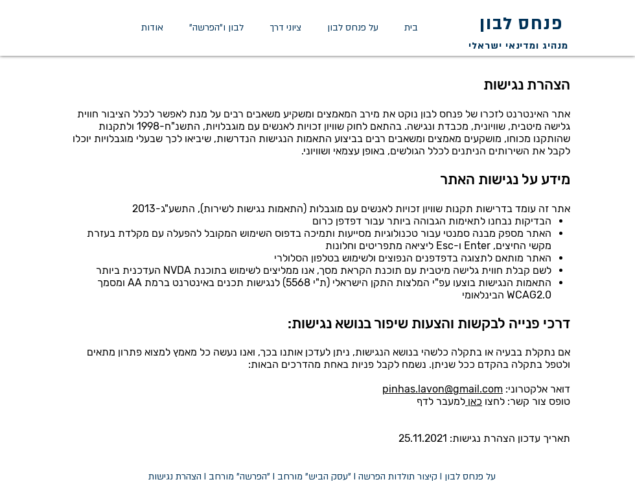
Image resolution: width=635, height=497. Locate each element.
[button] (285, 28)
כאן (473, 401)
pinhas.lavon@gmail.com (442, 389)
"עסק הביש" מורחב (314, 476)
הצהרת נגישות (175, 476)
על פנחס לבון (470, 476)
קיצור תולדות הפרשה (397, 476)
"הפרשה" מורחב (239, 476)
